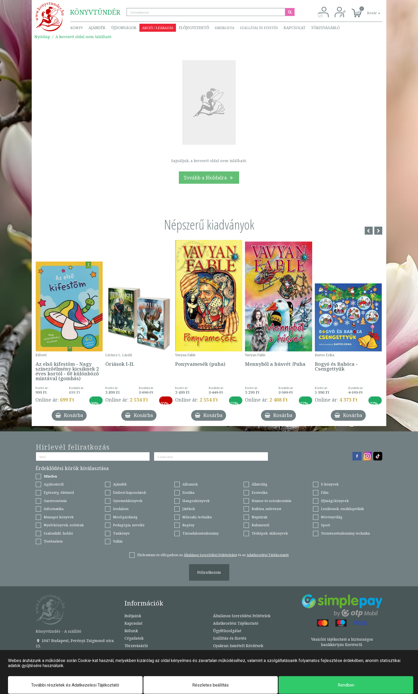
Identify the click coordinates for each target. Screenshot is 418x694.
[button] (367, 10)
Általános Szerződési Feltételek (241, 615)
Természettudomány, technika (345, 533)
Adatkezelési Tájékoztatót (268, 554)
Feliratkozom (209, 572)
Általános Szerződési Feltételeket (210, 554)
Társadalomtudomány (200, 533)
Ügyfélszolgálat (227, 630)
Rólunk (131, 630)
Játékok (188, 508)
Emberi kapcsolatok (129, 492)
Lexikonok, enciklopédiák (342, 508)
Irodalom (120, 508)
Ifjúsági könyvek (335, 500)
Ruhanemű (260, 525)
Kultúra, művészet (266, 508)
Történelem (53, 541)
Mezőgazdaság (125, 517)
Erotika (188, 492)
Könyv (76, 27)
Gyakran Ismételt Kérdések (238, 645)
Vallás (118, 541)
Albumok (190, 484)
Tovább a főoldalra (208, 177)
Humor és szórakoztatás (271, 500)
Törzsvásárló (325, 27)
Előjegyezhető (194, 27)
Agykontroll (53, 484)
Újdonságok (123, 27)
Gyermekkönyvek (127, 500)
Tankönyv (121, 533)
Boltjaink (132, 615)
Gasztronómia (55, 500)
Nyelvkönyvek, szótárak (64, 525)
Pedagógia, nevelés (128, 525)
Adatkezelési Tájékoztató (235, 623)
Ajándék (97, 27)
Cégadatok (133, 638)
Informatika (53, 508)
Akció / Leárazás (157, 27)
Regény (188, 525)
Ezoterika (259, 492)
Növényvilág (331, 517)
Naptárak (259, 517)
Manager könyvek (59, 517)
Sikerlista (224, 27)
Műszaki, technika (197, 517)
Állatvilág (259, 484)
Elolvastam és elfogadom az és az (213, 554)
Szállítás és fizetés (259, 27)
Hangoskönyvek (196, 500)
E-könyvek (330, 484)
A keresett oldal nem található (83, 36)
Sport (325, 525)
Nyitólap (42, 36)
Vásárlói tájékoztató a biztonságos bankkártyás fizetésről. (342, 642)
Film (324, 492)
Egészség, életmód (59, 492)
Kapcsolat (295, 27)
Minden (50, 476)
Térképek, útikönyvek (270, 533)
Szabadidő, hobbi (58, 533)
